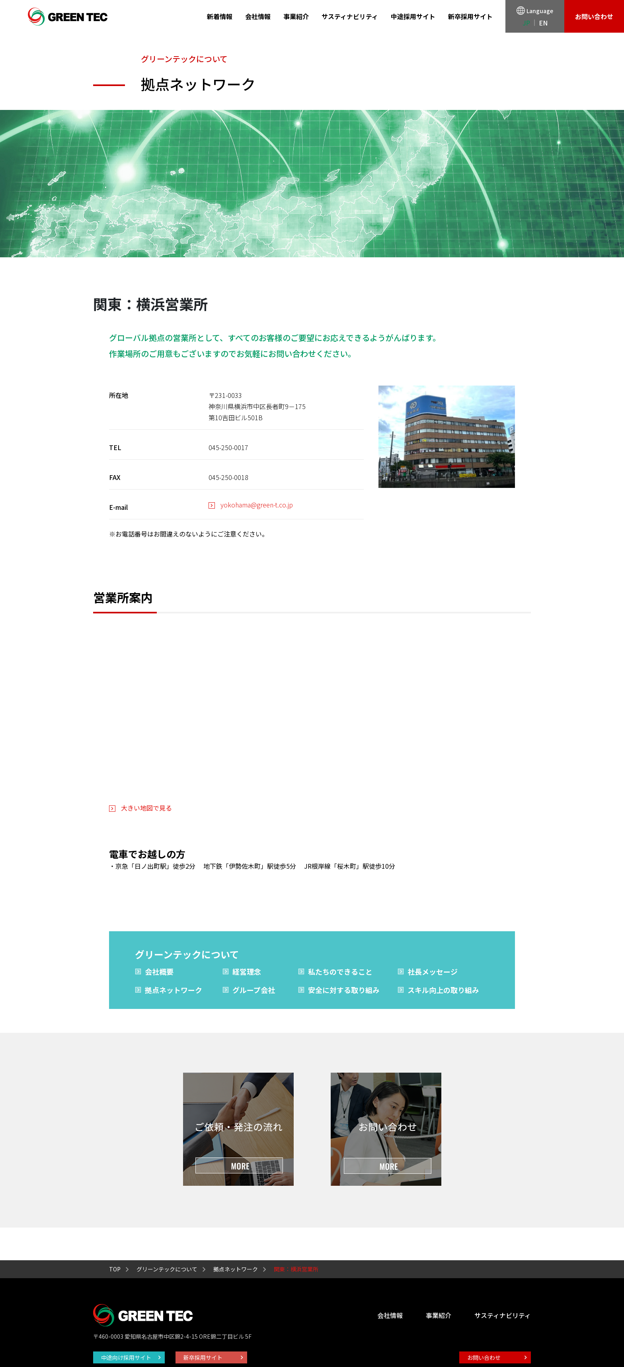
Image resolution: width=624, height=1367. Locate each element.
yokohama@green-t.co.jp (256, 504)
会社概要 (159, 971)
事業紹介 (296, 16)
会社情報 (258, 16)
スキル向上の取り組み (443, 990)
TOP (115, 1269)
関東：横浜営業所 (296, 1269)
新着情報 (219, 16)
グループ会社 (253, 990)
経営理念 (246, 971)
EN (543, 23)
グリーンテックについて (166, 1269)
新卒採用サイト (470, 16)
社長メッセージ (433, 971)
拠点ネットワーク (173, 990)
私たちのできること (340, 971)
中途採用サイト (413, 16)
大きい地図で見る (146, 808)
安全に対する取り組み (344, 990)
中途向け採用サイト (126, 1357)
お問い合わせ (594, 16)
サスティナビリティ (350, 16)
